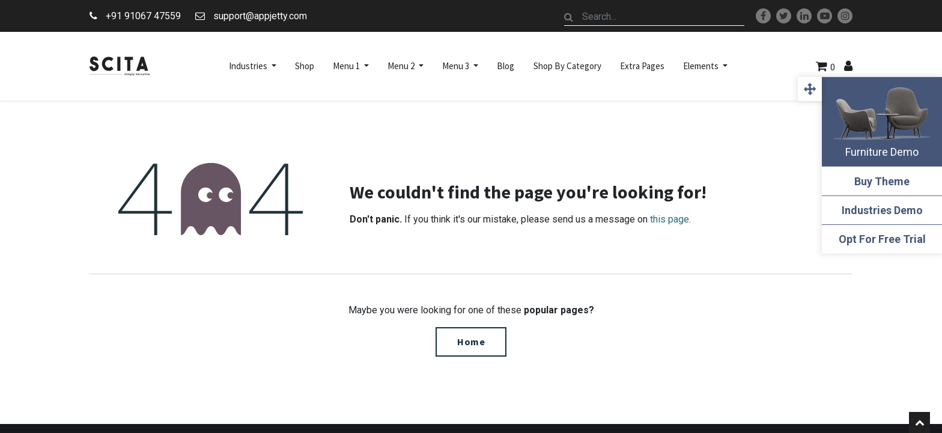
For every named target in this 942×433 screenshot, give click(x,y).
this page (669, 219)
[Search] (569, 17)
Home (471, 342)
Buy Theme (882, 181)
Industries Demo (882, 210)
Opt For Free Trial (882, 239)
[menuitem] (304, 66)
